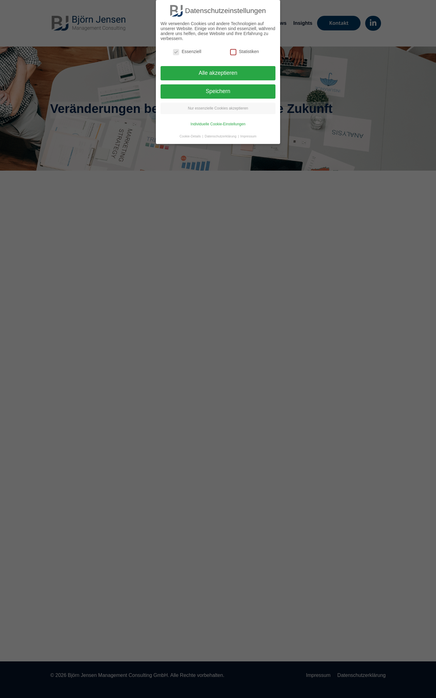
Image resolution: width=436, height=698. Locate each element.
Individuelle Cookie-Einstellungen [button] (218, 124)
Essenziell (187, 51)
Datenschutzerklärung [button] (221, 136)
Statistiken (244, 51)
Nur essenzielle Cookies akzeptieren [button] (218, 108)
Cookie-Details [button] (190, 136)
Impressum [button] (248, 136)
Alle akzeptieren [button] (218, 73)
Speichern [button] (218, 91)
